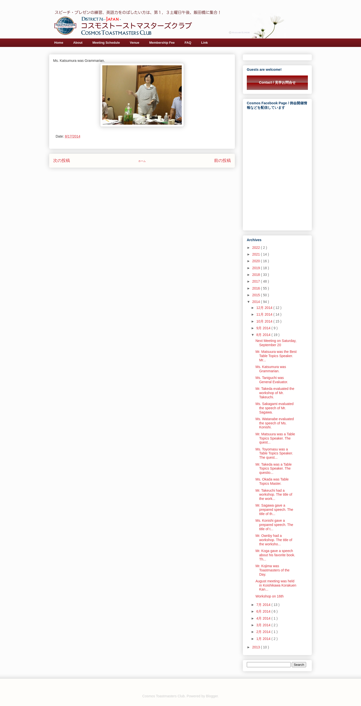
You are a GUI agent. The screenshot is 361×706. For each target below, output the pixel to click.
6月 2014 (263, 611)
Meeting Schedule (106, 42)
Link (204, 42)
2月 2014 (263, 632)
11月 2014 (264, 314)
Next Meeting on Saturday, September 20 (275, 343)
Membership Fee (162, 42)
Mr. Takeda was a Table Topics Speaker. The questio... (273, 468)
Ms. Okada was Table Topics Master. (272, 481)
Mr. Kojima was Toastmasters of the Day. (272, 570)
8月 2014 (263, 335)
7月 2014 (263, 605)
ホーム (142, 161)
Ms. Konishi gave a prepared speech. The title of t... (274, 525)
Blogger (212, 696)
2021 (256, 254)
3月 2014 (263, 625)
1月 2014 (263, 639)
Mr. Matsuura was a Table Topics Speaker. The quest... (275, 438)
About (78, 42)
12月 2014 (264, 308)
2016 (256, 288)
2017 (256, 281)
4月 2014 (263, 618)
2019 (256, 268)
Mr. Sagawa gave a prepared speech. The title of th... (274, 509)
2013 (256, 647)
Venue (134, 42)
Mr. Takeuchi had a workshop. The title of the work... (273, 494)
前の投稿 (222, 160)
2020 (256, 261)
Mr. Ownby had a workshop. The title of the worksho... (273, 540)
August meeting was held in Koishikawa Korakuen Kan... (275, 585)
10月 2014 (264, 321)
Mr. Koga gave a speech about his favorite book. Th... (275, 555)
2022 (256, 248)
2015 (256, 295)
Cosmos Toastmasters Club (163, 696)
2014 (256, 302)
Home (58, 42)
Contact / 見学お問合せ (277, 82)
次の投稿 (61, 160)
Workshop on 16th (269, 596)
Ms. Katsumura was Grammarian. (270, 369)
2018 (256, 275)
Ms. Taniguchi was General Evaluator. (271, 380)
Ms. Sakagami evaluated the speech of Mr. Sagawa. (274, 408)
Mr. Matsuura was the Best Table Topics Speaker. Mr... (276, 356)
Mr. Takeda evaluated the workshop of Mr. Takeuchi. (274, 393)
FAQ (188, 42)
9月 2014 (263, 328)
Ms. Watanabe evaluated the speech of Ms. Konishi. (274, 423)
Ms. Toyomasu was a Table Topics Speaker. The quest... (274, 453)
